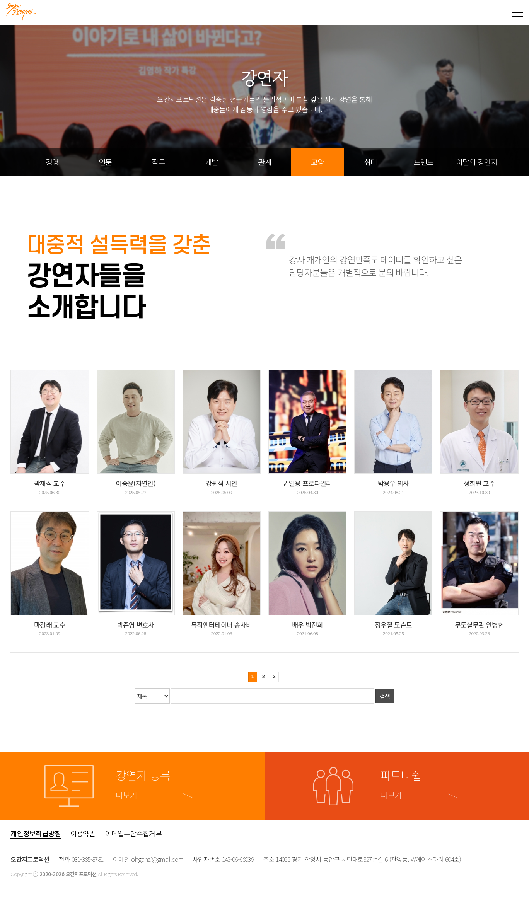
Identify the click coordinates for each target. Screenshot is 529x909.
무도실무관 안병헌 (479, 624)
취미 (370, 161)
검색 (385, 696)
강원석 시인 (221, 483)
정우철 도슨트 (393, 624)
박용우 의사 (393, 483)
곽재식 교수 (49, 483)
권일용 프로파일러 (307, 483)
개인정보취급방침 (35, 833)
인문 (105, 161)
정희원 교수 (479, 483)
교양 (317, 161)
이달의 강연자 (477, 161)
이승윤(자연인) (135, 483)
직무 (158, 161)
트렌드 (424, 161)
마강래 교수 (49, 624)
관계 (264, 161)
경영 (52, 161)
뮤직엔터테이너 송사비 (221, 624)
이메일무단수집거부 (133, 833)
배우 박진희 (307, 624)
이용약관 (83, 833)
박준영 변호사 (135, 624)
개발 (211, 161)
